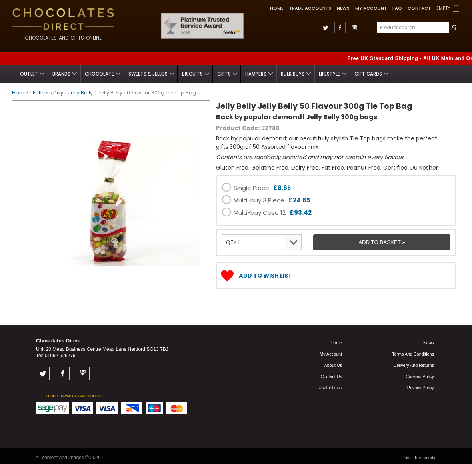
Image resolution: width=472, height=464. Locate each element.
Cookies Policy (420, 376)
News (343, 8)
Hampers (259, 74)
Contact (419, 8)
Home (277, 8)
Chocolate (102, 74)
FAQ (397, 8)
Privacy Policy (420, 387)
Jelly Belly (80, 92)
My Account (371, 8)
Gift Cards (371, 74)
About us (333, 365)
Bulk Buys (296, 74)
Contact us (331, 376)
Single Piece (262, 188)
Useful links (330, 387)
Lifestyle (332, 74)
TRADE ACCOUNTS (310, 8)
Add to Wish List (265, 276)
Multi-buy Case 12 (273, 212)
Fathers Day (48, 92)
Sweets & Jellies (151, 74)
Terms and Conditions (413, 354)
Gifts (227, 74)
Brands (64, 74)
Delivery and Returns (414, 365)
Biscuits (195, 74)
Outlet (32, 74)
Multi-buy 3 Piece (272, 200)
